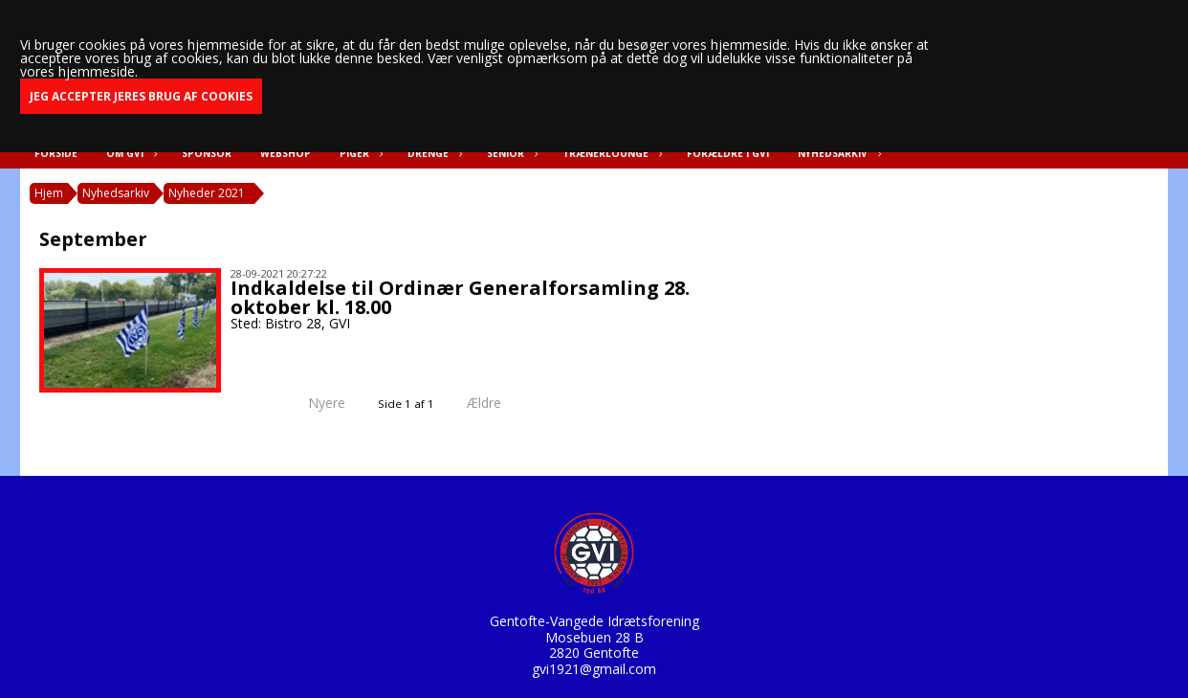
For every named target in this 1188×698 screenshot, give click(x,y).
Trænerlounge (610, 153)
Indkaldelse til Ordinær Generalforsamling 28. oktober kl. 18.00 (460, 297)
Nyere (315, 403)
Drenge (432, 153)
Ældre (497, 403)
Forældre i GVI (728, 153)
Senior (510, 153)
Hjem (48, 193)
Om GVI (129, 153)
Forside (55, 153)
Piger (359, 153)
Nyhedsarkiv (837, 153)
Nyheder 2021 (206, 193)
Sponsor (206, 153)
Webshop (285, 153)
